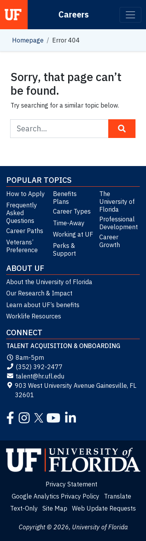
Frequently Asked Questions (21, 213)
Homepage (28, 40)
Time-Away (68, 223)
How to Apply (25, 194)
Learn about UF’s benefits (42, 305)
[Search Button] (121, 128)
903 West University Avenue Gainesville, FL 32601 (71, 390)
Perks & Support (64, 249)
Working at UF (73, 234)
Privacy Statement (71, 484)
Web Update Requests (104, 508)
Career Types (72, 211)
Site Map (54, 508)
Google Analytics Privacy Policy (55, 496)
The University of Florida (117, 201)
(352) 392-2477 (34, 366)
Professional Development (118, 223)
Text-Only (24, 508)
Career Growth (109, 241)
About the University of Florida (49, 282)
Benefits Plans (65, 197)
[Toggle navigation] (130, 15)
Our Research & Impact (39, 293)
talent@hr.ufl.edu (35, 376)
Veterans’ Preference (22, 246)
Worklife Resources (33, 316)
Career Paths (24, 231)
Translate (117, 496)
